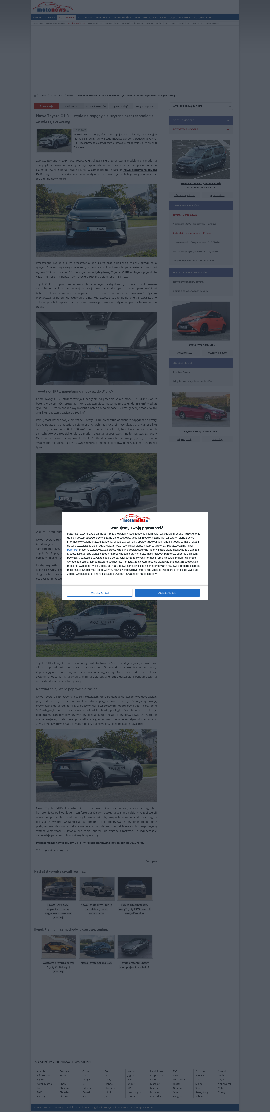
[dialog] (135, 556)
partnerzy (72, 549)
